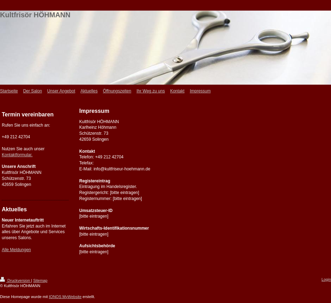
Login (326, 279)
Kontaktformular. (17, 154)
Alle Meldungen (16, 249)
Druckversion (15, 280)
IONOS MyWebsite (65, 297)
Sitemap (40, 280)
